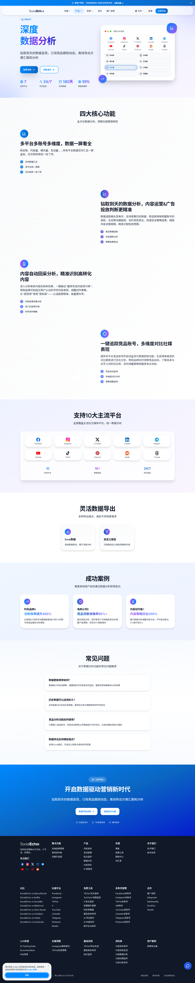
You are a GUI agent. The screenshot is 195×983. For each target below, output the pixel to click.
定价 (100, 11)
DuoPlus (151, 905)
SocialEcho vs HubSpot (31, 914)
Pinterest (56, 922)
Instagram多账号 (123, 897)
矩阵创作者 (57, 852)
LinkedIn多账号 (122, 914)
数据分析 (88, 861)
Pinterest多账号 (122, 922)
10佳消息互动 (121, 950)
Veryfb (150, 909)
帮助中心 (119, 856)
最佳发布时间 (90, 914)
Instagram (57, 897)
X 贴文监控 (89, 901)
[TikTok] (27, 869)
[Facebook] (22, 864)
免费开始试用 (86, 813)
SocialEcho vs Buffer (30, 897)
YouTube (56, 909)
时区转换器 (89, 909)
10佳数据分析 (121, 954)
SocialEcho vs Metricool (31, 905)
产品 (78, 11)
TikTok (55, 901)
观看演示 (49, 69)
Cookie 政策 (32, 969)
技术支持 (151, 852)
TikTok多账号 (121, 901)
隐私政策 (144, 975)
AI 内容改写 (89, 922)
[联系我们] (188, 966)
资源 (90, 11)
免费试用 (29, 69)
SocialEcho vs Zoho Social (33, 909)
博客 (117, 848)
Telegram (56, 918)
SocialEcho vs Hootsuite (32, 922)
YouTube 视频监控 (92, 897)
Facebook (56, 893)
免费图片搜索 (90, 905)
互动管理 (88, 852)
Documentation (27, 950)
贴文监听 (88, 856)
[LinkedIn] (37, 864)
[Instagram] (27, 864)
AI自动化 (88, 865)
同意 (27, 975)
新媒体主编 (152, 946)
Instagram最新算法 (61, 946)
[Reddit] (37, 869)
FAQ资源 (24, 954)
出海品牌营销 (58, 848)
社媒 (67, 11)
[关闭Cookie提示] (48, 966)
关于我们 (151, 848)
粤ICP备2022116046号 (64, 975)
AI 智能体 (88, 869)
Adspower (152, 897)
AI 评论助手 (89, 918)
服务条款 (156, 975)
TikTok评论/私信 (91, 946)
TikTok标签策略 (59, 950)
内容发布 (88, 848)
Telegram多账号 (122, 918)
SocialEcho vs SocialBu (31, 901)
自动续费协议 (169, 975)
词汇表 (118, 861)
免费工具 (119, 852)
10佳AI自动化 (121, 962)
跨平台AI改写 (90, 926)
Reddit (55, 926)
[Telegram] (42, 864)
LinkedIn (56, 914)
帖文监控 (88, 954)
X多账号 (119, 905)
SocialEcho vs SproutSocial (33, 893)
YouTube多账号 (122, 909)
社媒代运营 (57, 856)
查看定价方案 (110, 813)
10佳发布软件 (121, 946)
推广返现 (111, 11)
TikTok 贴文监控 (91, 893)
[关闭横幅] (191, 3)
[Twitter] (32, 864)
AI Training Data (27, 946)
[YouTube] (22, 869)
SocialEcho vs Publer (30, 918)
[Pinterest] (32, 869)
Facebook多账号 (123, 893)
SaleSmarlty (152, 901)
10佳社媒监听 (121, 958)
